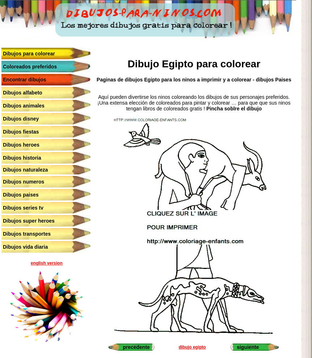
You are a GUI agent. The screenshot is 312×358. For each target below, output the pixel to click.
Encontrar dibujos (24, 80)
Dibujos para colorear (29, 53)
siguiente (248, 347)
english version (47, 263)
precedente (136, 347)
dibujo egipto (192, 347)
